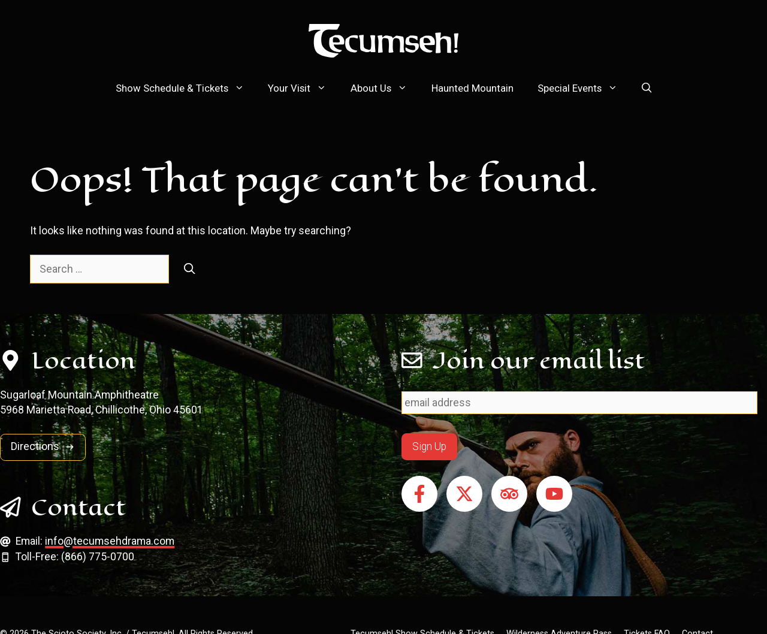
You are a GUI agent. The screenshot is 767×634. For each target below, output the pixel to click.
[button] (647, 88)
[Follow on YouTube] (554, 494)
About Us (385, 88)
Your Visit (303, 88)
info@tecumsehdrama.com (109, 541)
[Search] (189, 269)
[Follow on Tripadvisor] (509, 494)
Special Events (583, 88)
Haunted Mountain (472, 88)
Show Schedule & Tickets (186, 88)
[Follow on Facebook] (419, 494)
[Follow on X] (464, 494)
